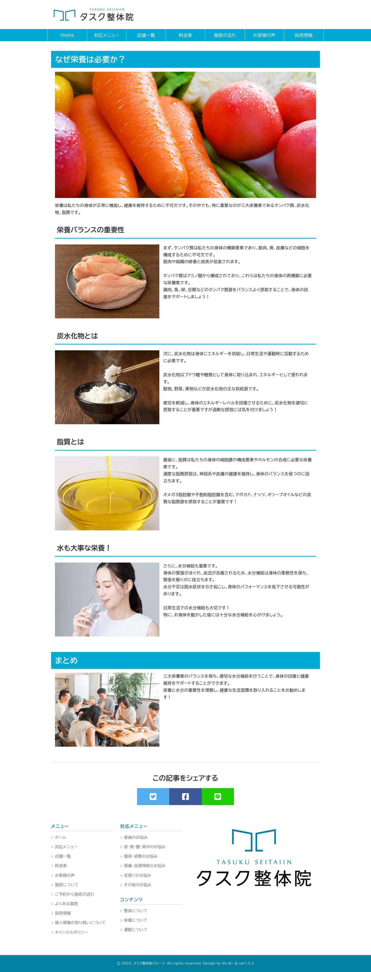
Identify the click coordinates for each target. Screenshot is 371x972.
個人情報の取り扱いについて (80, 923)
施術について (66, 885)
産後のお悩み (136, 837)
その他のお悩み (137, 885)
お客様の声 (65, 875)
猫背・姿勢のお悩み (141, 856)
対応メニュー (66, 847)
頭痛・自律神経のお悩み (145, 866)
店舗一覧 (63, 856)
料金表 (61, 866)
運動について (135, 930)
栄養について (135, 920)
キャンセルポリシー (71, 932)
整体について (135, 911)
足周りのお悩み (137, 875)
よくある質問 (66, 904)
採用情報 (63, 913)
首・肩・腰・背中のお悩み (145, 847)
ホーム (60, 837)
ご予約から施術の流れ (74, 894)
